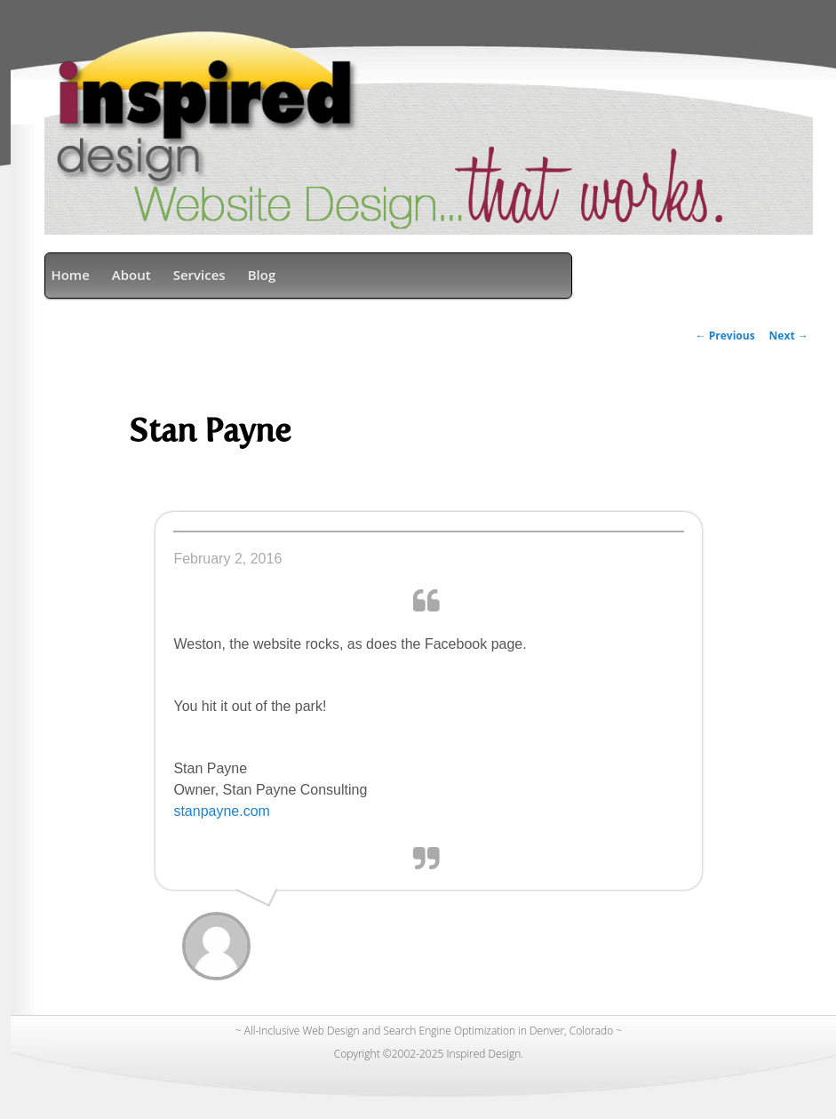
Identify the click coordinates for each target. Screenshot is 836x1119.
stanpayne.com (221, 811)
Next (788, 335)
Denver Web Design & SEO (370, 33)
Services (199, 275)
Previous (725, 335)
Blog (262, 275)
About (131, 275)
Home (70, 275)
